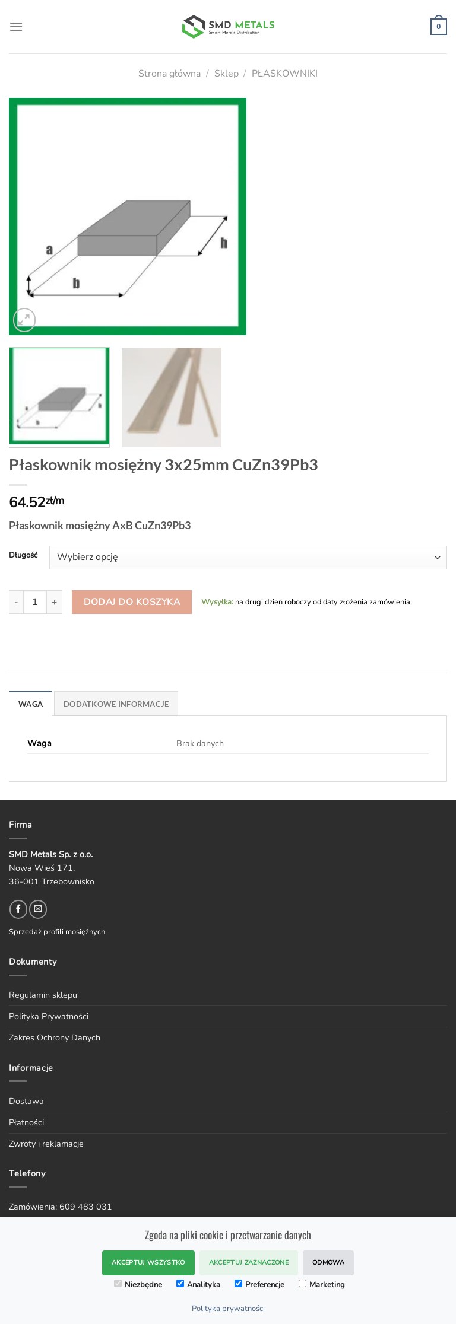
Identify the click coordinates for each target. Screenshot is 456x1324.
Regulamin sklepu (43, 995)
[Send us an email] (38, 909)
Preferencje (259, 1285)
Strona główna (169, 73)
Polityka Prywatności (48, 1016)
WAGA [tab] (30, 704)
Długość (23, 556)
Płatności (26, 1122)
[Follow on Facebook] (18, 909)
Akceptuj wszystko (148, 1262)
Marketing (322, 1285)
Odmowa (328, 1262)
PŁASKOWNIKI (285, 73)
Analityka (198, 1285)
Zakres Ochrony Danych (54, 1037)
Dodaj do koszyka (132, 602)
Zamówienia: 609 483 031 (60, 1206)
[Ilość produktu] (35, 602)
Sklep (226, 73)
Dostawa (26, 1101)
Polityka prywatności (228, 1308)
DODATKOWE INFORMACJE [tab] (116, 704)
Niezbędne (138, 1285)
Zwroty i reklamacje (46, 1144)
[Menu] (16, 26)
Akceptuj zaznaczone (249, 1262)
